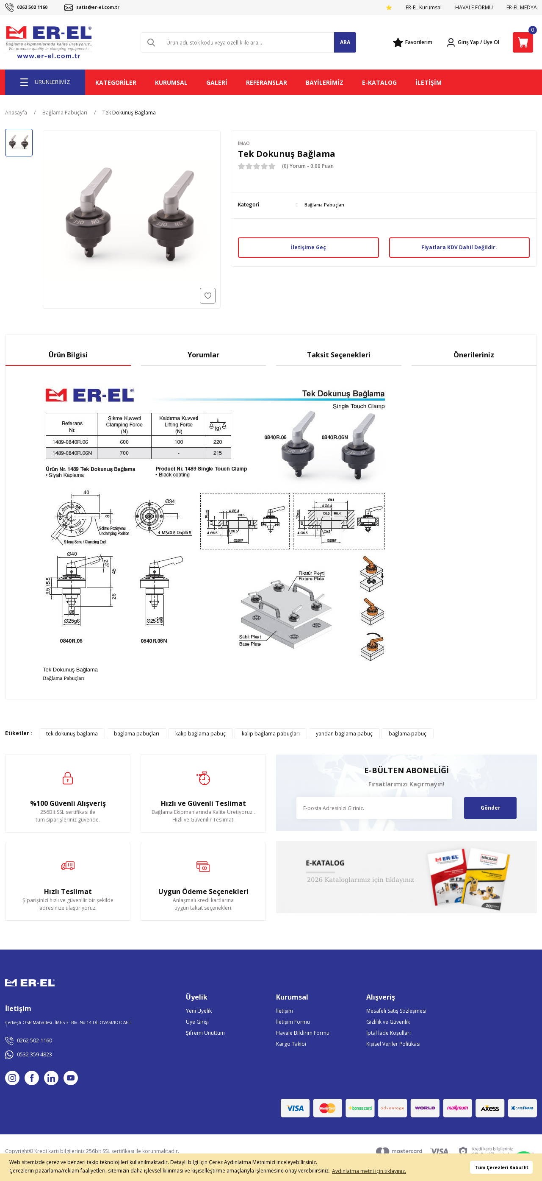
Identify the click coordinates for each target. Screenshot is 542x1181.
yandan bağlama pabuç (344, 733)
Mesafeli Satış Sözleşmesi (396, 1010)
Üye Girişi (197, 1021)
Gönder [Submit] (491, 807)
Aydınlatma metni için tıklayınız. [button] (369, 1171)
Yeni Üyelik (199, 1010)
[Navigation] (45, 82)
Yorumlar (203, 354)
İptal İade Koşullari (388, 1032)
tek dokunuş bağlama (72, 733)
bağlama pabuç (407, 733)
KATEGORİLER (115, 82)
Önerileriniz (474, 354)
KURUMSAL (171, 82)
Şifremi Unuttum (205, 1032)
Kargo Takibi (291, 1043)
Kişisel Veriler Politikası (393, 1043)
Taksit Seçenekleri (339, 354)
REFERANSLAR (266, 82)
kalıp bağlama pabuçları (271, 733)
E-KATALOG (379, 82)
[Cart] (523, 42)
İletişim (284, 1010)
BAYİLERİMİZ (324, 82)
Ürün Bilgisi (68, 354)
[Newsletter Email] (374, 808)
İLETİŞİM (428, 82)
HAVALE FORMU (474, 7)
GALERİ (216, 82)
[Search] (248, 42)
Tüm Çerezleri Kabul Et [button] (501, 1167)
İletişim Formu (293, 1021)
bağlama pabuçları (136, 733)
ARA (345, 42)
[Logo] (49, 42)
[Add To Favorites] (208, 296)
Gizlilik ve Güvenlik (388, 1021)
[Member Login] (462, 42)
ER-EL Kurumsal (424, 7)
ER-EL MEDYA (521, 7)
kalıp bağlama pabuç (200, 733)
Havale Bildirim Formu (302, 1032)
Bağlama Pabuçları (326, 204)
